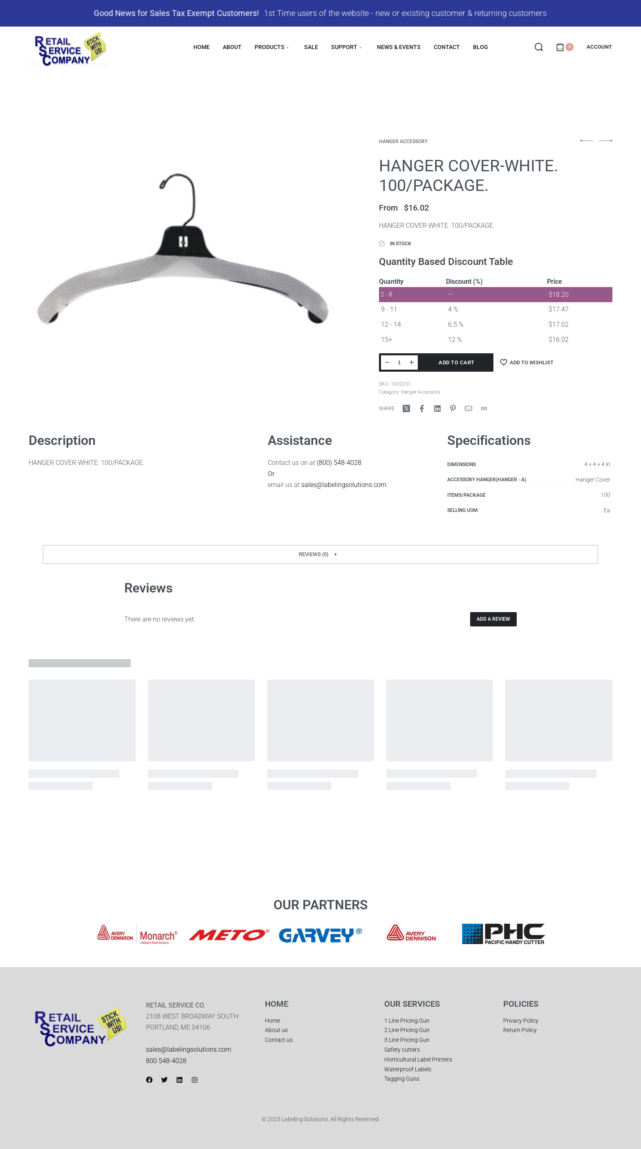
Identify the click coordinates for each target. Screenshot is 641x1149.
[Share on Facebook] (422, 408)
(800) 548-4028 (339, 463)
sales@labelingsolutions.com (343, 485)
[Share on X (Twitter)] (406, 408)
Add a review (493, 619)
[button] (320, 554)
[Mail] (468, 408)
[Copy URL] (484, 408)
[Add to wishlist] (527, 362)
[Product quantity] (399, 362)
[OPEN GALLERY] (183, 249)
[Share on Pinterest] (453, 408)
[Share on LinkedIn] (437, 408)
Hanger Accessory (403, 141)
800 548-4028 (166, 1061)
